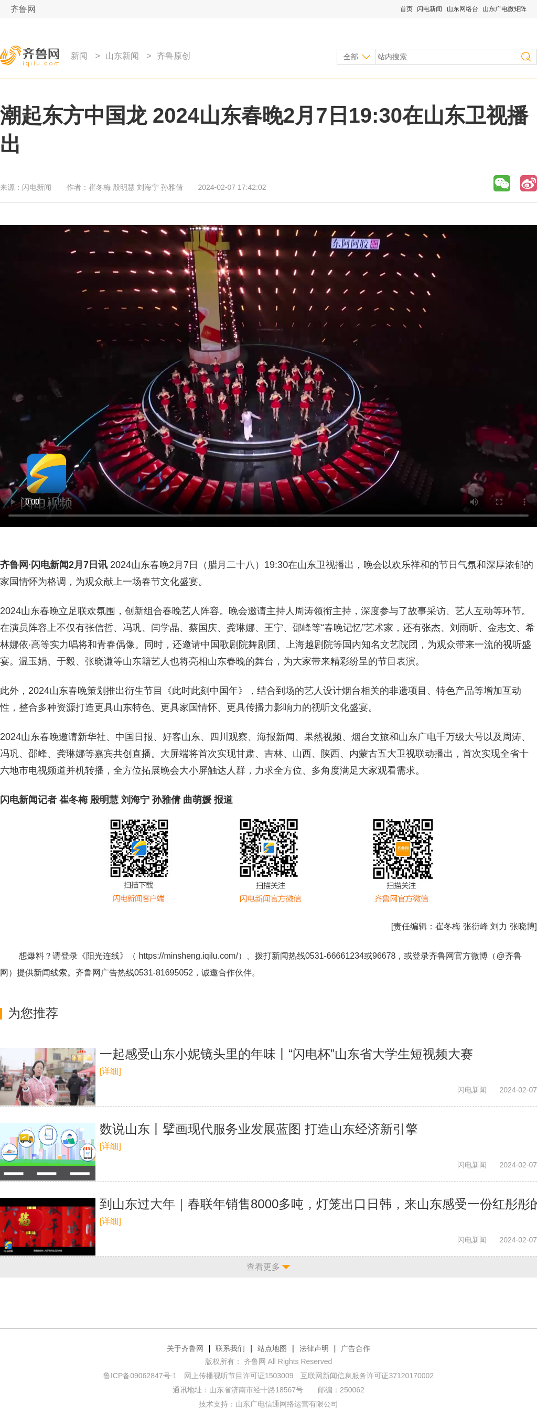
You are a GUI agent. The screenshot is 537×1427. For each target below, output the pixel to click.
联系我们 (230, 1348)
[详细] (110, 1071)
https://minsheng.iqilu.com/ (188, 955)
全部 (350, 56)
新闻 (79, 55)
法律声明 (314, 1348)
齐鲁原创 (173, 55)
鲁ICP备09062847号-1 (140, 1375)
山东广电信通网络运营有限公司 (286, 1404)
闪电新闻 (429, 9)
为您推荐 (33, 1013)
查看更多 (263, 1266)
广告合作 (355, 1348)
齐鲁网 (23, 9)
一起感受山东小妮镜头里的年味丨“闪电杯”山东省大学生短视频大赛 (286, 1054)
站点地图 (272, 1348)
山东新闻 (122, 55)
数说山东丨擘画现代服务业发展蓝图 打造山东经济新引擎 (259, 1129)
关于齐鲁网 (185, 1348)
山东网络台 (462, 9)
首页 (406, 9)
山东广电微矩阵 (504, 9)
